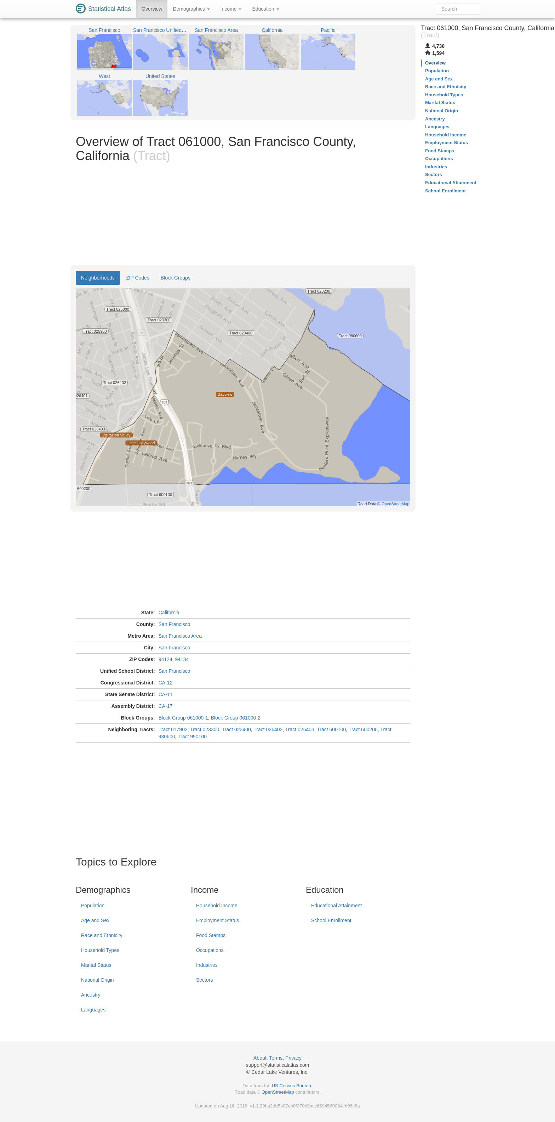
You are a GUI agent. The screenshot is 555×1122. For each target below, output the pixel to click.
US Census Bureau (291, 1085)
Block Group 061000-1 (183, 718)
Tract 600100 (331, 729)
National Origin (97, 980)
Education (265, 9)
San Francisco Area (180, 636)
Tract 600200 (363, 729)
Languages (93, 1010)
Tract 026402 (267, 729)
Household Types (100, 950)
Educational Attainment (336, 905)
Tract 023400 (236, 729)
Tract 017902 (173, 729)
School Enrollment (331, 920)
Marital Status (96, 965)
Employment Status (217, 920)
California (169, 612)
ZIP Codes (137, 278)
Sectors (204, 980)
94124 (165, 659)
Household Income (217, 905)
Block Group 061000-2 (236, 718)
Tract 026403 (299, 729)
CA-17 (166, 706)
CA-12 (166, 683)
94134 (182, 659)
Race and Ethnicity (101, 935)
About (260, 1058)
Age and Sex (95, 920)
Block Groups (175, 278)
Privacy (293, 1058)
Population (92, 905)
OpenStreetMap (278, 1092)
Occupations (210, 950)
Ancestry (90, 995)
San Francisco (174, 624)
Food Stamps (210, 935)
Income (231, 9)
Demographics (191, 9)
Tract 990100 (192, 736)
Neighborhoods (98, 278)
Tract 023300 (204, 729)
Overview (152, 9)
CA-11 (166, 694)
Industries (207, 965)
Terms (275, 1058)
